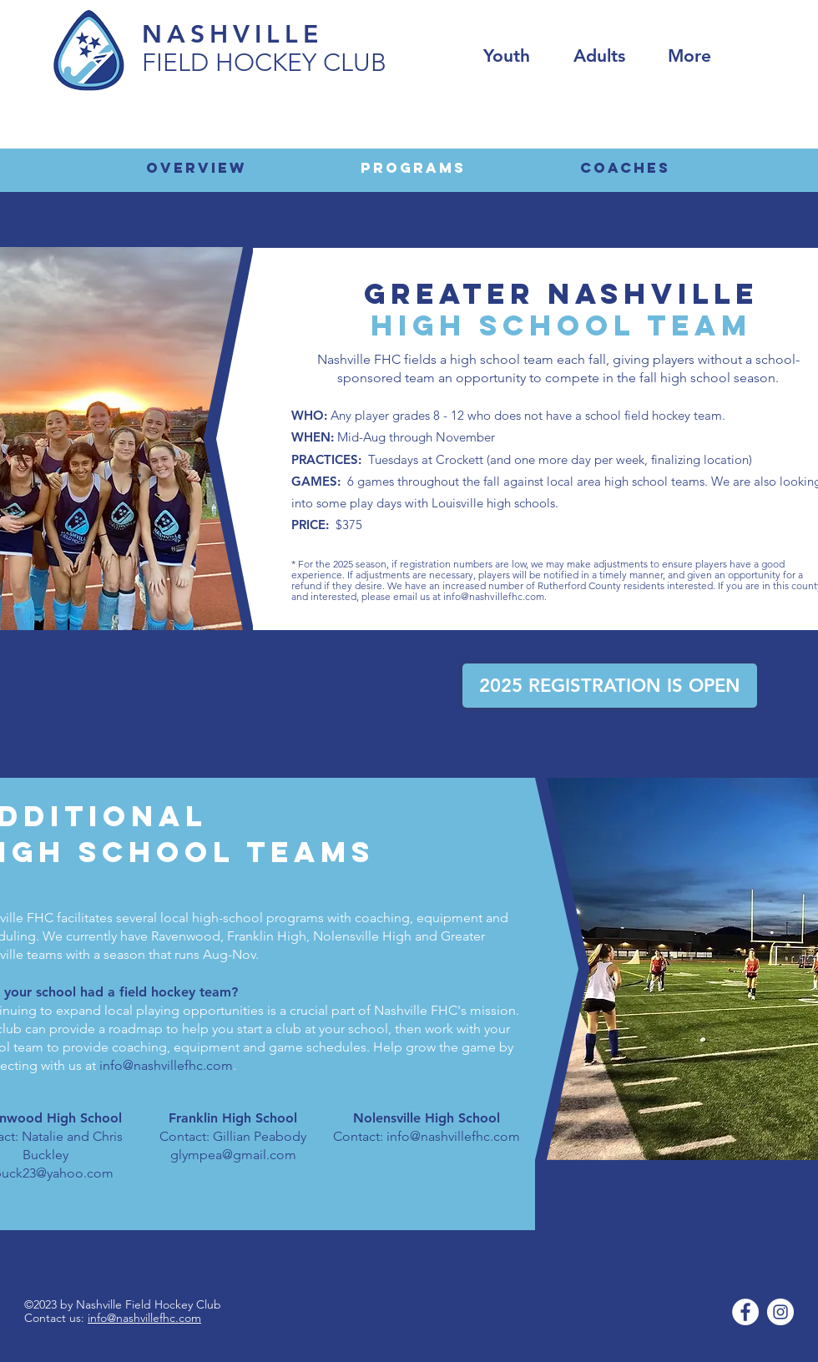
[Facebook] (745, 1312)
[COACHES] (625, 167)
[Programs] (413, 167)
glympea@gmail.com (233, 1155)
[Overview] (196, 167)
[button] (689, 55)
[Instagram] (780, 1312)
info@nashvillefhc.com (493, 596)
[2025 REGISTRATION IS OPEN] (609, 685)
